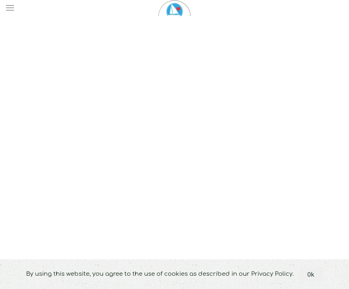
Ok (311, 274)
